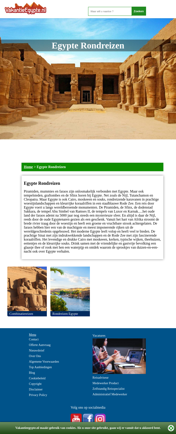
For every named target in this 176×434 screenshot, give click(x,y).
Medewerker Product (106, 383)
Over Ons (35, 356)
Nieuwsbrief (36, 350)
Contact (34, 339)
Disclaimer (35, 389)
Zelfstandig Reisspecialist (109, 388)
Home (28, 167)
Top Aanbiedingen (40, 367)
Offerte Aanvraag (39, 345)
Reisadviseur (101, 377)
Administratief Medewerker (110, 394)
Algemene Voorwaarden (44, 361)
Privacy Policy (38, 395)
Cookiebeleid (37, 378)
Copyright (35, 384)
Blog (32, 372)
